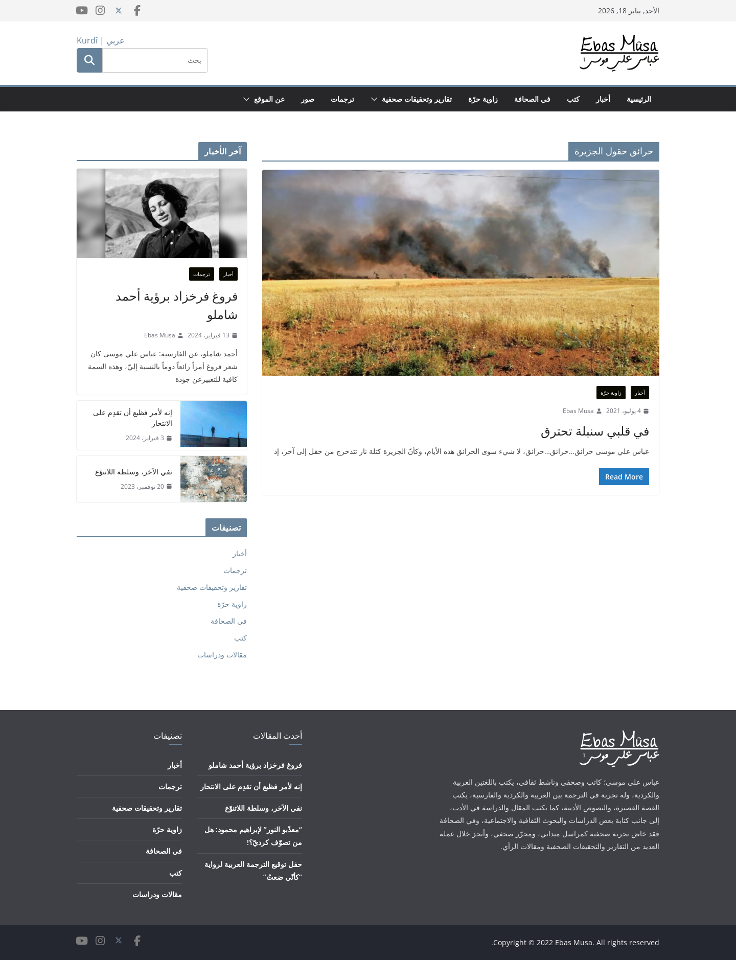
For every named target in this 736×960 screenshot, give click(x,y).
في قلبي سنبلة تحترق (595, 430)
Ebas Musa (578, 410)
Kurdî (87, 40)
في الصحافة (532, 99)
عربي (115, 40)
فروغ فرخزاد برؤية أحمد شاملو (177, 305)
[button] (376, 99)
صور (307, 99)
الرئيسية (639, 99)
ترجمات (342, 99)
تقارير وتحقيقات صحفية (417, 99)
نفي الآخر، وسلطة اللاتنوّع (133, 471)
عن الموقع (269, 99)
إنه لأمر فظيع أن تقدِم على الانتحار (132, 417)
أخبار (603, 99)
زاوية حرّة (483, 99)
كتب (573, 99)
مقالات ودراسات (222, 654)
